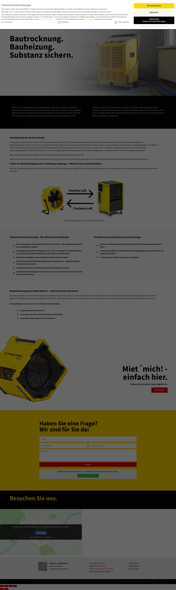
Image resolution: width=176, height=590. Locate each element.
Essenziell (7, 22)
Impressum (165, 26)
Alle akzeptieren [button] (154, 6)
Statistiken (63, 22)
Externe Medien (122, 22)
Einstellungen (89, 19)
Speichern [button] (154, 12)
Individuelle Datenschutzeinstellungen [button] (154, 20)
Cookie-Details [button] (144, 26)
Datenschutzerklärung (47, 19)
